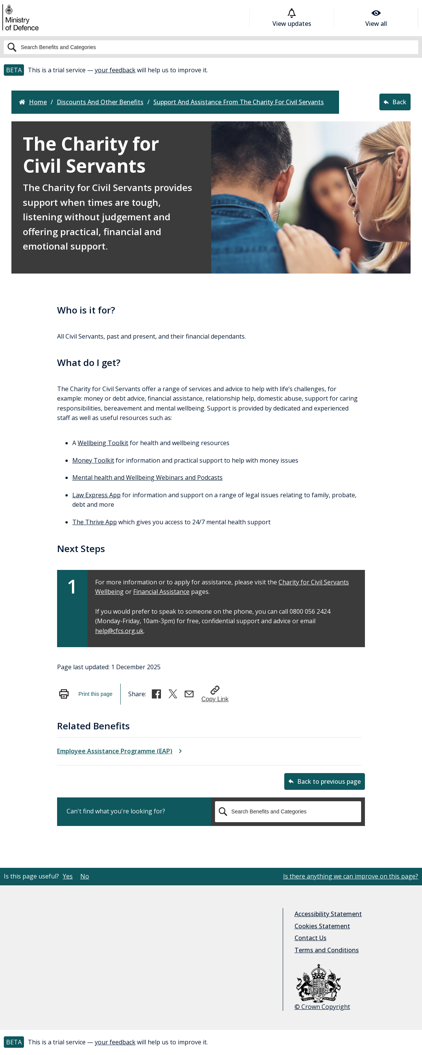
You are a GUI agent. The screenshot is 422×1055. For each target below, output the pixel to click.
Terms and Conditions (327, 950)
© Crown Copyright (322, 987)
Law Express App (96, 495)
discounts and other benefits (100, 102)
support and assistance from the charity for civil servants (238, 102)
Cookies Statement (322, 926)
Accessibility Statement (328, 914)
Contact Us (310, 938)
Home (33, 102)
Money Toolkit (93, 460)
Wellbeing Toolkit (103, 443)
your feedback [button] (115, 70)
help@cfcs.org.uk (119, 631)
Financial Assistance (161, 591)
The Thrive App (94, 522)
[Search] (211, 47)
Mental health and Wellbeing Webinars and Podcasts (147, 477)
